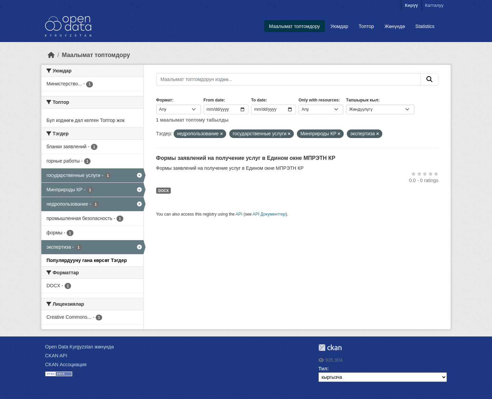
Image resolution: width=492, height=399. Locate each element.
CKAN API (56, 355)
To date (258, 100)
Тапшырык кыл (362, 100)
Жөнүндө (394, 26)
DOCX (163, 191)
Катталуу (434, 5)
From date (214, 100)
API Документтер (269, 214)
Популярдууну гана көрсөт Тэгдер (86, 260)
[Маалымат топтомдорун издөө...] (288, 79)
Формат (164, 100)
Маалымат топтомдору (294, 26)
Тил (322, 368)
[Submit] (429, 79)
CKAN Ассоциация (65, 364)
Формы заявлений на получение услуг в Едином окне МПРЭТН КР (246, 158)
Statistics (425, 26)
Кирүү (411, 5)
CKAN (330, 347)
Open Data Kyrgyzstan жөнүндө (79, 346)
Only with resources (319, 100)
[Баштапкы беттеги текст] (51, 55)
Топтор (366, 26)
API (239, 214)
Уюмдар (339, 26)
